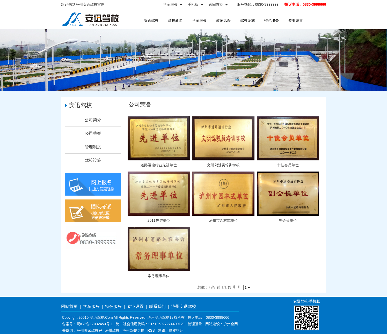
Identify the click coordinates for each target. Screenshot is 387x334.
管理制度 (93, 147)
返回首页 (216, 4)
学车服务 (199, 20)
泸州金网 (230, 324)
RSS (151, 330)
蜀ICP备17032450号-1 (95, 324)
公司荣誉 (93, 133)
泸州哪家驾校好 (89, 330)
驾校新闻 (175, 20)
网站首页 (69, 306)
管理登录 (195, 324)
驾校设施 (247, 20)
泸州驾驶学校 (133, 330)
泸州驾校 (112, 330)
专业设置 (295, 20)
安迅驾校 (151, 20)
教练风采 (223, 20)
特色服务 (271, 20)
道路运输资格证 (170, 330)
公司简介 (93, 120)
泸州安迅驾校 (183, 306)
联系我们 (157, 306)
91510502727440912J (166, 324)
